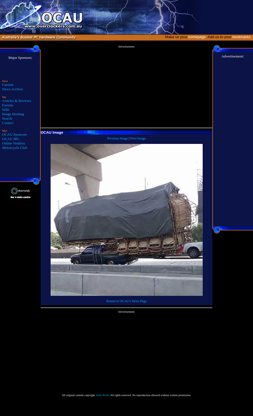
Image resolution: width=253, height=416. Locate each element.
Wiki (5, 109)
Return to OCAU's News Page (126, 301)
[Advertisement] (126, 86)
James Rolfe (102, 395)
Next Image (138, 138)
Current (8, 85)
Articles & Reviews (16, 101)
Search (7, 118)
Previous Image (117, 138)
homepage (197, 37)
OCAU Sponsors (14, 134)
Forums (8, 105)
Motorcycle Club (14, 148)
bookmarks (242, 37)
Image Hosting (13, 114)
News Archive (12, 89)
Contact (8, 123)
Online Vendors (13, 143)
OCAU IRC (11, 139)
